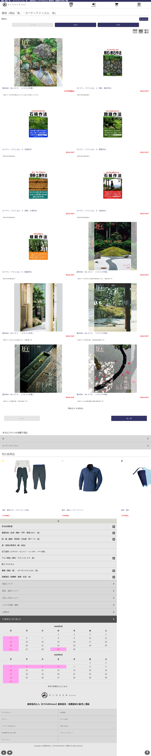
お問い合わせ (64, 726)
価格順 (76, 25)
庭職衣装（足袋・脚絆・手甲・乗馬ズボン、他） (21, 533)
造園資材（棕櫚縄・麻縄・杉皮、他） (17, 577)
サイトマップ (6, 739)
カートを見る (64, 719)
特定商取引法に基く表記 (9, 732)
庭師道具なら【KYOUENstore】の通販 (56, 746)
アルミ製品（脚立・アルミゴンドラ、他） (18, 558)
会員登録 (62, 712)
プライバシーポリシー (66, 732)
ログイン (4, 719)
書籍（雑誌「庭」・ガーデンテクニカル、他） (20, 570)
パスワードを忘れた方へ (9, 726)
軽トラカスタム (8, 564)
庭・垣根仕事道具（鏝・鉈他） (14, 545)
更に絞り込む (144, 19)
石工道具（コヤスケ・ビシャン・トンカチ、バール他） (24, 551)
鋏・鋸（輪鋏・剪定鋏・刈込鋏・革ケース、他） (21, 539)
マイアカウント (6, 712)
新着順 (118, 25)
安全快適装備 (7, 526)
